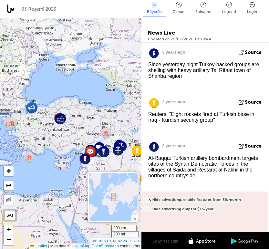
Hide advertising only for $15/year (182, 209)
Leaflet (38, 246)
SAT (10, 215)
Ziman (178, 8)
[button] (11, 123)
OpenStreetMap (105, 246)
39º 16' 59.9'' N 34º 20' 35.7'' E (116, 241)
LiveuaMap (80, 246)
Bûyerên (154, 8)
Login (252, 8)
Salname (203, 8)
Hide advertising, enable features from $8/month (196, 200)
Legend (229, 8)
